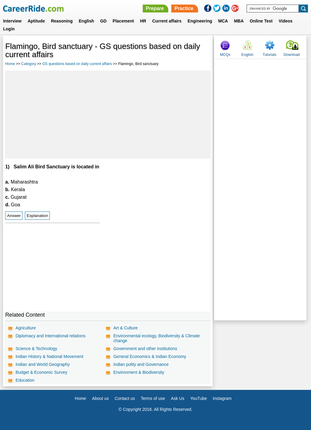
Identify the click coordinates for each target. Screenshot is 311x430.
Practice (183, 8)
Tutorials (270, 55)
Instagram (222, 398)
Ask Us (177, 398)
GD (103, 21)
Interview (12, 21)
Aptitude (36, 21)
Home (10, 64)
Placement (123, 21)
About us (100, 398)
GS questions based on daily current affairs (77, 64)
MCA (223, 21)
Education (24, 380)
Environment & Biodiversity (138, 372)
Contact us (124, 398)
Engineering (200, 21)
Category (28, 64)
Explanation (37, 215)
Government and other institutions (145, 348)
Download (292, 55)
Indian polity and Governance (141, 364)
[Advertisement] (107, 114)
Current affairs (166, 21)
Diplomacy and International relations (50, 335)
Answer (14, 215)
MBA (239, 21)
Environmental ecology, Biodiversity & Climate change (156, 338)
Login (9, 28)
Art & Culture (125, 327)
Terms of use (153, 398)
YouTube (198, 398)
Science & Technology (36, 348)
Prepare (155, 8)
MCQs (225, 55)
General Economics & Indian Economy (149, 356)
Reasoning (62, 21)
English (86, 21)
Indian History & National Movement (49, 356)
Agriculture (25, 327)
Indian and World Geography (42, 364)
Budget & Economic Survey (41, 372)
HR (143, 21)
